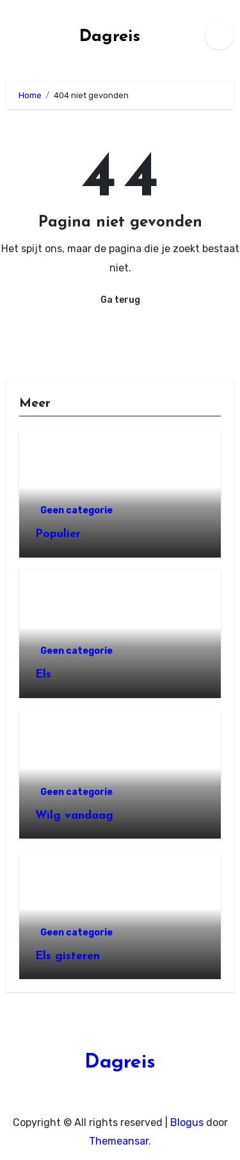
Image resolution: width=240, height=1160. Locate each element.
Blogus (187, 1122)
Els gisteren (67, 956)
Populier (58, 534)
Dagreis (109, 37)
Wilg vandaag (74, 816)
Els (43, 675)
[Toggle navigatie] (10, 34)
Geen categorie (76, 510)
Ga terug (120, 299)
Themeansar (118, 1141)
